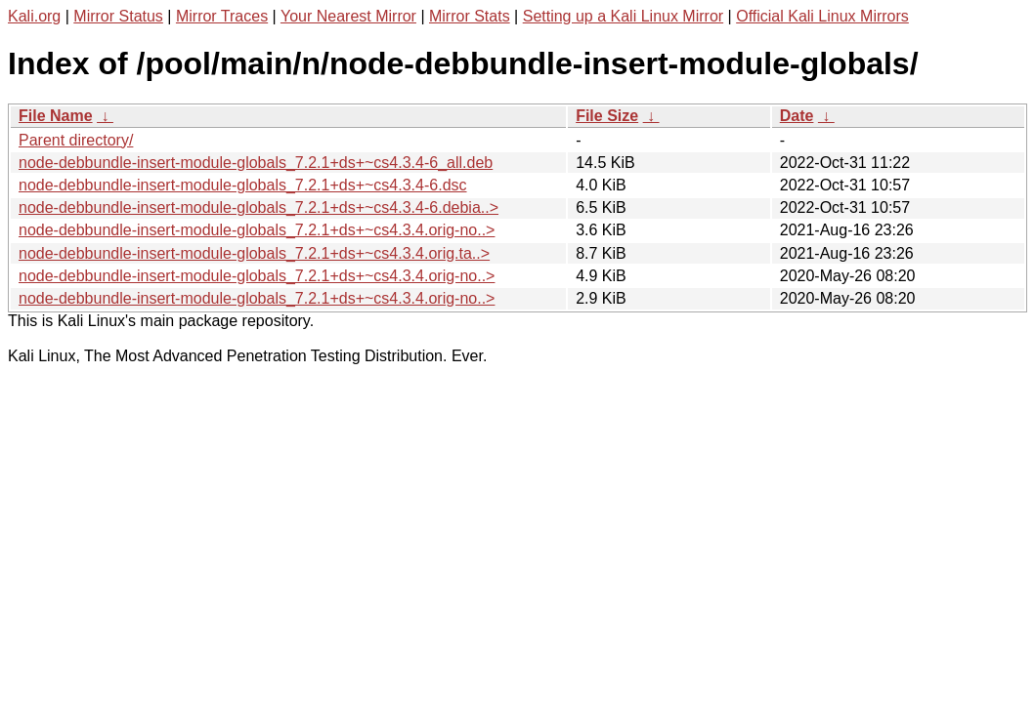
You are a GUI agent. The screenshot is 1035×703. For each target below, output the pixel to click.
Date (797, 115)
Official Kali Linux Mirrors (822, 16)
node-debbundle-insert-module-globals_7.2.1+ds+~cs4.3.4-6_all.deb (256, 162)
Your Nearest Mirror (348, 16)
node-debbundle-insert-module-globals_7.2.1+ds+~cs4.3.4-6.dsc (243, 185)
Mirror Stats (469, 16)
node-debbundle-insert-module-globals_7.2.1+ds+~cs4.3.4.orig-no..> (257, 230)
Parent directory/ (76, 140)
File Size (607, 115)
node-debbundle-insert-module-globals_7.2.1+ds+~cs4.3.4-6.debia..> (258, 207)
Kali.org (34, 16)
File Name (56, 115)
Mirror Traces (222, 16)
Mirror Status (118, 16)
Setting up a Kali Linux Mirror (623, 16)
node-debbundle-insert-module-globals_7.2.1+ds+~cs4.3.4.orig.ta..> (254, 253)
